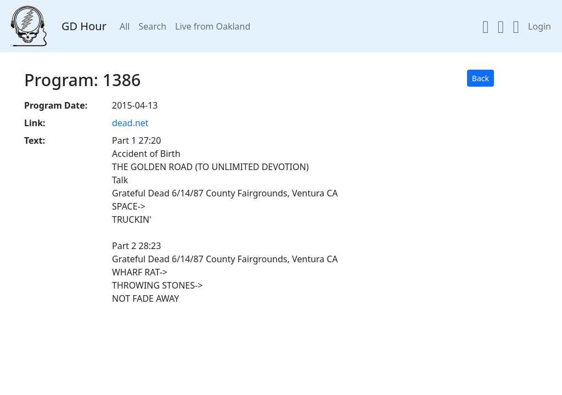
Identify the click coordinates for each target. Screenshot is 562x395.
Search (152, 26)
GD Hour (83, 26)
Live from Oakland (212, 26)
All (125, 26)
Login (539, 26)
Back (480, 78)
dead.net (130, 123)
